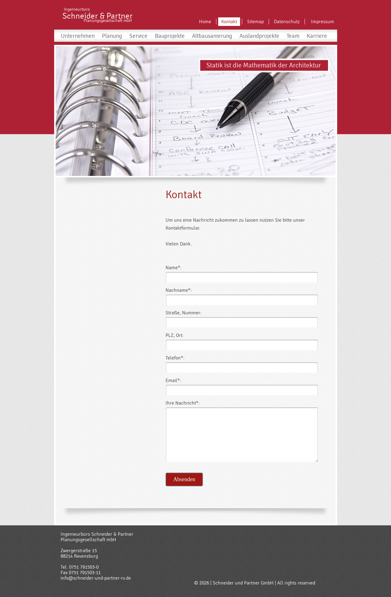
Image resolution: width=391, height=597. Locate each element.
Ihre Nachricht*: (183, 403)
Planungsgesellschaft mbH (108, 20)
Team (293, 36)
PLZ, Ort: (174, 335)
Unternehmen (78, 36)
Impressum (322, 21)
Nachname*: (179, 290)
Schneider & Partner (97, 16)
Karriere (317, 36)
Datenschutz (287, 21)
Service (138, 36)
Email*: (173, 380)
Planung (112, 36)
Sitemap (255, 21)
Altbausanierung (212, 36)
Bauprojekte (170, 36)
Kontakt (229, 21)
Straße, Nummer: (183, 313)
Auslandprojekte (259, 36)
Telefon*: (175, 358)
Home (205, 21)
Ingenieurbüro (77, 9)
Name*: (173, 267)
